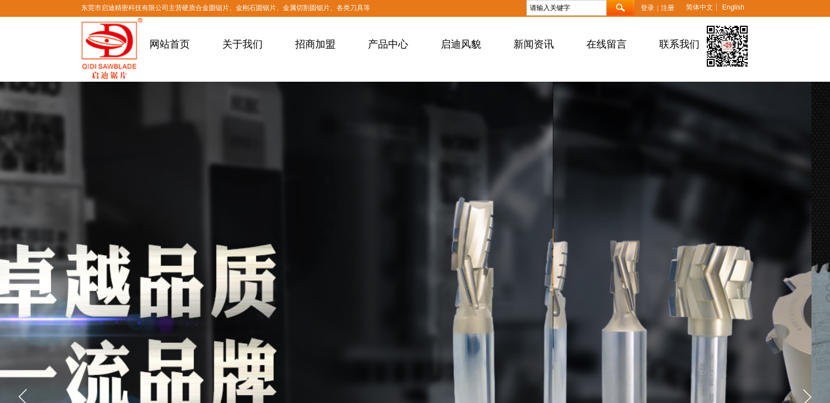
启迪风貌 (461, 44)
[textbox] (566, 8)
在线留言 (606, 44)
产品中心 (388, 44)
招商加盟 (315, 44)
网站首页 (170, 44)
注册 (667, 8)
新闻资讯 (534, 44)
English (733, 7)
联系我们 (679, 44)
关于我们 (242, 44)
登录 (647, 8)
